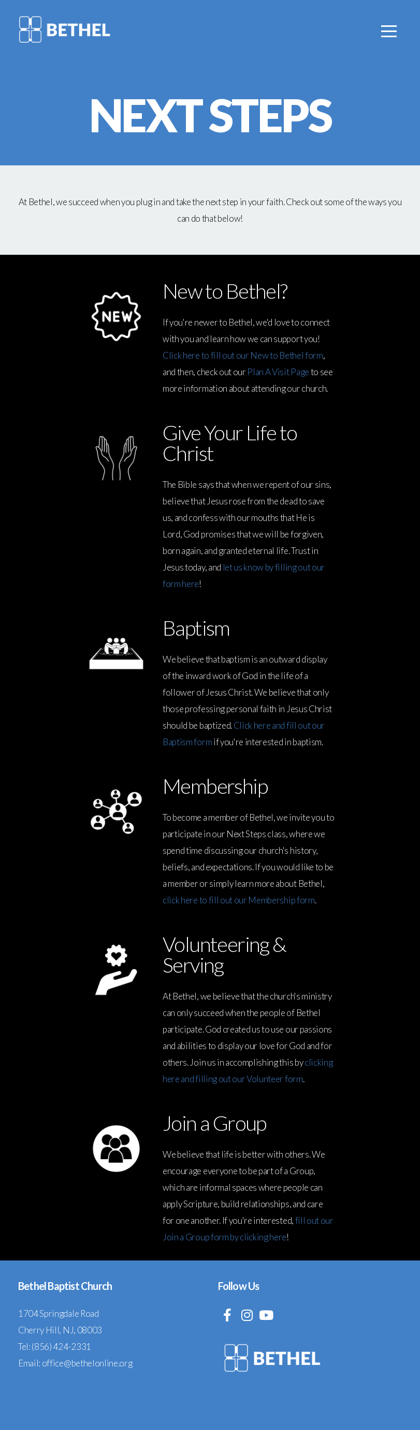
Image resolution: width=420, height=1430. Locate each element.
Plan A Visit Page (278, 371)
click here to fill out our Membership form (239, 900)
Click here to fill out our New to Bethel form (243, 355)
